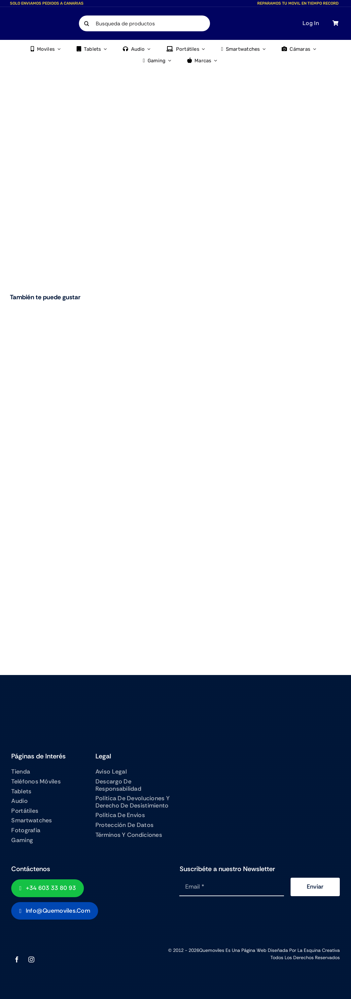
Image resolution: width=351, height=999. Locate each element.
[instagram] (31, 959)
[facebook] (16, 959)
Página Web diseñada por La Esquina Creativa (290, 950)
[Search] (87, 23)
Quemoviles (211, 950)
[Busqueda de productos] (144, 23)
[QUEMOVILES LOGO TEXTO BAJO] (28, 22)
